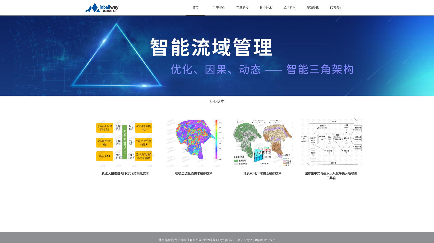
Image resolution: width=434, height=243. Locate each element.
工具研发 (242, 8)
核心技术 (266, 8)
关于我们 (219, 8)
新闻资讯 (313, 8)
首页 (195, 8)
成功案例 (289, 8)
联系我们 (336, 8)
